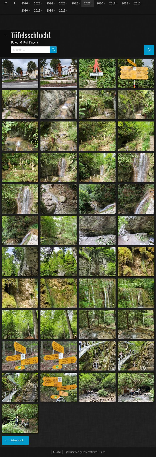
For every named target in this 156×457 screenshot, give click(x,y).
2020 (100, 3)
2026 (24, 3)
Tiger (102, 452)
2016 (24, 10)
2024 (49, 3)
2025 (37, 3)
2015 (37, 10)
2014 (49, 10)
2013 (62, 10)
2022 (75, 3)
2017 (137, 3)
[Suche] (30, 49)
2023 (62, 3)
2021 (87, 3)
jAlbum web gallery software (81, 452)
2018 (125, 3)
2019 (112, 3)
